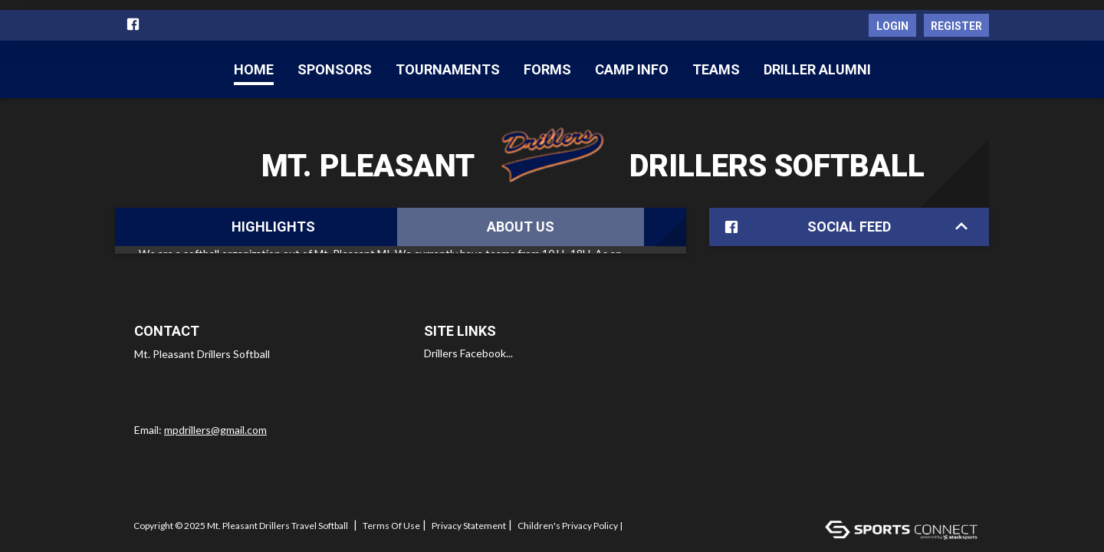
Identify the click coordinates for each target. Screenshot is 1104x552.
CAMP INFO (632, 69)
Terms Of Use (391, 518)
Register (956, 26)
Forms (547, 69)
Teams (716, 69)
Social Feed (843, 227)
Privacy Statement (469, 518)
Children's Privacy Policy (568, 518)
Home (254, 69)
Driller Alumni (817, 69)
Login (892, 26)
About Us (520, 227)
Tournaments (448, 69)
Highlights (273, 227)
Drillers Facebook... (468, 345)
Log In (151, 528)
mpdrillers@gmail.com (215, 422)
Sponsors (334, 69)
